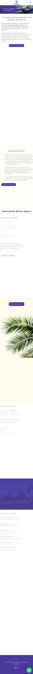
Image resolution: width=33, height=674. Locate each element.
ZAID (16, 665)
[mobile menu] (30, 2)
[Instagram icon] (15, 668)
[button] (29, 670)
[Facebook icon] (17, 668)
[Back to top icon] (16, 658)
